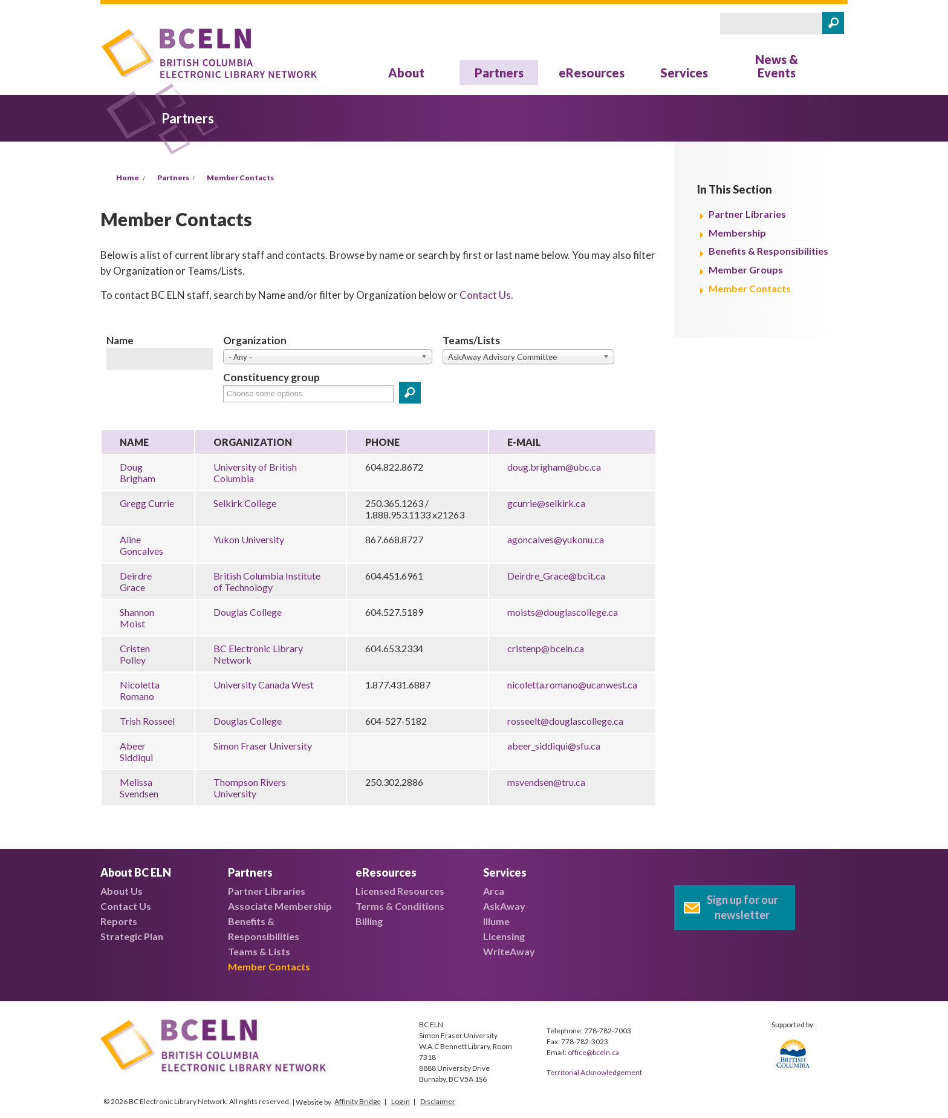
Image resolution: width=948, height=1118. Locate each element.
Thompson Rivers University (249, 787)
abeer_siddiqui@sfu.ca (553, 745)
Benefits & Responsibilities (768, 251)
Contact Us (485, 295)
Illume (496, 921)
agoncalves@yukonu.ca (555, 539)
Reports (118, 921)
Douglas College (247, 612)
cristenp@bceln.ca (545, 648)
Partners (499, 72)
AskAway (504, 906)
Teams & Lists (259, 951)
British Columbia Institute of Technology (266, 581)
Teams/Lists (471, 340)
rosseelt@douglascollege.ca (565, 721)
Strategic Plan (131, 936)
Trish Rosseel (147, 721)
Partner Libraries (747, 214)
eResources (592, 72)
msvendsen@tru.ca (546, 782)
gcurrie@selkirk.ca (546, 503)
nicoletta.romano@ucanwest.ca (572, 684)
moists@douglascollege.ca (562, 612)
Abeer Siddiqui (136, 751)
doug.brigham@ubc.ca (554, 466)
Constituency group (271, 377)
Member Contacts (240, 177)
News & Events (776, 66)
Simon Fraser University (262, 745)
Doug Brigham (137, 472)
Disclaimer (437, 1101)
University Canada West (263, 684)
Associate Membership (280, 906)
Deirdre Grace (136, 581)
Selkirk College (244, 503)
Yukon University (248, 539)
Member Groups (746, 269)
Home (127, 177)
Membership (737, 232)
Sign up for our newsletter (742, 907)
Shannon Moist (137, 617)
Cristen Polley (135, 653)
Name (120, 340)
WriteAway (509, 951)
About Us (121, 891)
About (406, 72)
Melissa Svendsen (139, 787)
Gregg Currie (147, 503)
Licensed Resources (400, 891)
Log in (400, 1101)
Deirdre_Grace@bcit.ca (556, 575)
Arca (493, 891)
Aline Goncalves (141, 545)
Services (684, 72)
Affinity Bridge (357, 1101)
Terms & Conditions (400, 906)
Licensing (504, 936)
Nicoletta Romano (140, 690)
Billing (369, 921)
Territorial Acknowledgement (594, 1072)
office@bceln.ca (593, 1052)
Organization (255, 340)
